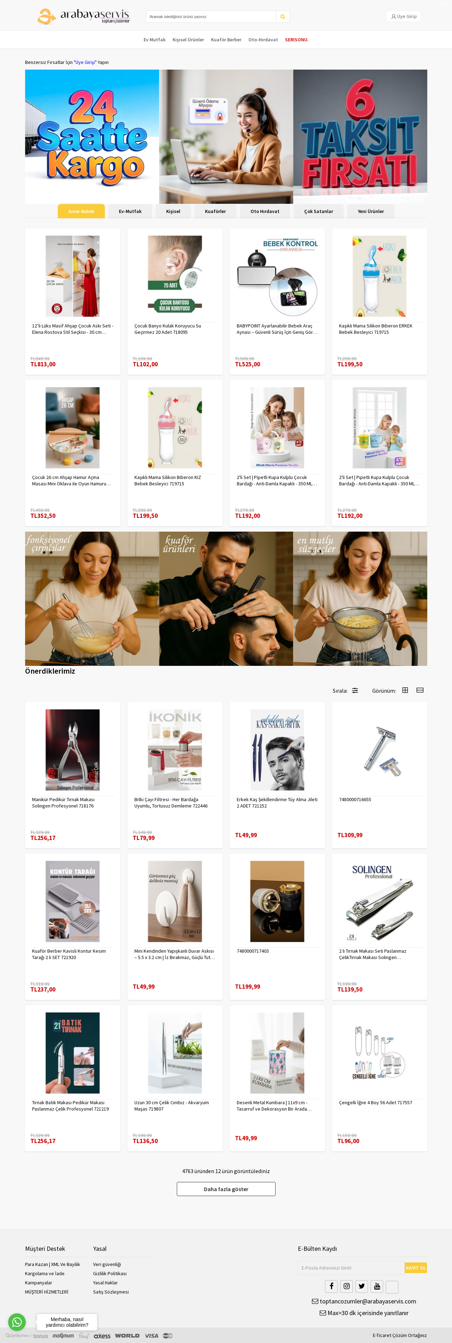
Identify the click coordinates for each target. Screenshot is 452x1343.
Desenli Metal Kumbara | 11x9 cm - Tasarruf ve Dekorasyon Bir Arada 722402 (272, 1105)
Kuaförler (215, 211)
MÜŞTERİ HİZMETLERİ (46, 1292)
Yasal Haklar (105, 1282)
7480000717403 (253, 951)
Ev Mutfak (154, 39)
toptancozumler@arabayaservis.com (364, 1301)
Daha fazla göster (226, 1189)
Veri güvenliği (107, 1264)
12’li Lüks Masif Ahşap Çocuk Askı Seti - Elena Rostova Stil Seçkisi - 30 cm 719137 (72, 329)
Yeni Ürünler (371, 211)
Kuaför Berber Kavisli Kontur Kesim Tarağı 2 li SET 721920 (69, 954)
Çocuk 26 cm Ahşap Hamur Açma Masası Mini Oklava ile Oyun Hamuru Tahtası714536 (69, 480)
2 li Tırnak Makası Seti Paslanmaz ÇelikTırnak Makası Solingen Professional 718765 (372, 954)
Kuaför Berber (226, 39)
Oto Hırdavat (265, 211)
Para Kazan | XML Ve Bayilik (52, 1264)
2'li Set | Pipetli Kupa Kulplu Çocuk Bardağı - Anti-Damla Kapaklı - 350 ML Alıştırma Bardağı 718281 (377, 480)
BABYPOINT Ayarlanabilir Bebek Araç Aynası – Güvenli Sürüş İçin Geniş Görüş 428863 (277, 329)
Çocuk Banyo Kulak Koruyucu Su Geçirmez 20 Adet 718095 (167, 329)
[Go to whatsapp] (17, 1322)
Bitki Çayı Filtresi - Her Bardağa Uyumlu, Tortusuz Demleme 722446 (170, 802)
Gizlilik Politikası (110, 1273)
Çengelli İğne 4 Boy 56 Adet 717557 (375, 1102)
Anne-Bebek (81, 211)
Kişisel (173, 211)
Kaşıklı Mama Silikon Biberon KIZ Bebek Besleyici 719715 (167, 480)
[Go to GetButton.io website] (17, 1335)
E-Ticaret (382, 1335)
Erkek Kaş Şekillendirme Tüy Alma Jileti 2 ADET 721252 (277, 802)
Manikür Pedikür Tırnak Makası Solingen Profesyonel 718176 (63, 802)
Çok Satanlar (318, 211)
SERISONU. (297, 39)
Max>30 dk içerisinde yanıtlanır (364, 1313)
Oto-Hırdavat (263, 39)
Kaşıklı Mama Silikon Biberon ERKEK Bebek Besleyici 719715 (375, 329)
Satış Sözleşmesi (111, 1292)
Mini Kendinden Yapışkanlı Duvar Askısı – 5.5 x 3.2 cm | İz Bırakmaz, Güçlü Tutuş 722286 (174, 954)
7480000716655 (355, 799)
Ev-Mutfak (130, 211)
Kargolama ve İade (45, 1273)
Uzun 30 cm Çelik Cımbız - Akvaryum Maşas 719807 (171, 1105)
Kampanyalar (38, 1282)
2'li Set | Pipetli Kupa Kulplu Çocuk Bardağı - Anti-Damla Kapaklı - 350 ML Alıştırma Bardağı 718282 (274, 480)
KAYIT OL (416, 1268)
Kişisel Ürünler (188, 39)
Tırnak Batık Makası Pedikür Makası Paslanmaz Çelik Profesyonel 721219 (70, 1105)
